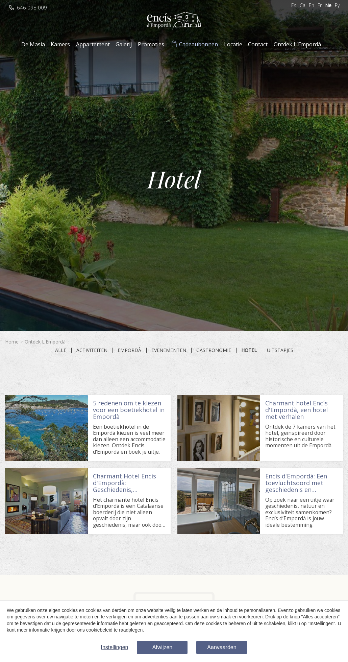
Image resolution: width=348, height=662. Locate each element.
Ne (328, 5)
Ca (302, 5)
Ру (337, 5)
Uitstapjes (280, 350)
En (311, 5)
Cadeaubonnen (198, 44)
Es (293, 5)
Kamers (60, 44)
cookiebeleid (99, 630)
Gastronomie (213, 350)
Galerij (124, 44)
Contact (258, 44)
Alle (60, 350)
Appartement (93, 44)
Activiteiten (91, 350)
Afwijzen (162, 647)
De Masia (33, 44)
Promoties (151, 44)
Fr (320, 5)
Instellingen (114, 647)
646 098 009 (32, 7)
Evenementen (168, 350)
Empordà (129, 350)
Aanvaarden (221, 647)
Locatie (233, 44)
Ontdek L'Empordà (297, 44)
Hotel (249, 350)
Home (12, 341)
